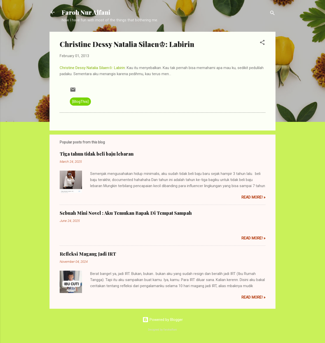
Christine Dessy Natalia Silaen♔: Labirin (92, 68)
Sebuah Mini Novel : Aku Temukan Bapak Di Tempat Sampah (126, 213)
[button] (262, 43)
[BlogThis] (80, 101)
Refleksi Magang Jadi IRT (88, 254)
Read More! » (253, 197)
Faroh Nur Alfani (86, 12)
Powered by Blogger (162, 319)
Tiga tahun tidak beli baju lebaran (97, 154)
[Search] (272, 14)
